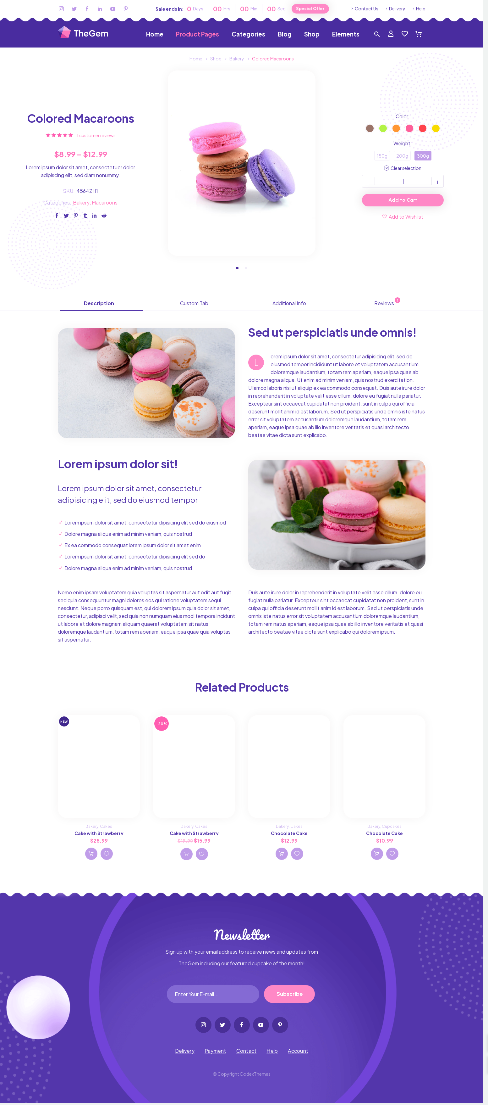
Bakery (81, 203)
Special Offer (310, 8)
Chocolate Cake (289, 834)
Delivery (397, 8)
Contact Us (366, 8)
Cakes (106, 827)
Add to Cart (402, 201)
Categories (248, 34)
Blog (285, 34)
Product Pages (197, 34)
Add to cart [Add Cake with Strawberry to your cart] (91, 854)
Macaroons (105, 203)
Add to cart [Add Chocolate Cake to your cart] (281, 854)
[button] (237, 269)
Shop (312, 34)
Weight (401, 144)
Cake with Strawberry (98, 834)
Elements (345, 34)
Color (402, 117)
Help (420, 8)
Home (154, 34)
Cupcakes (392, 827)
